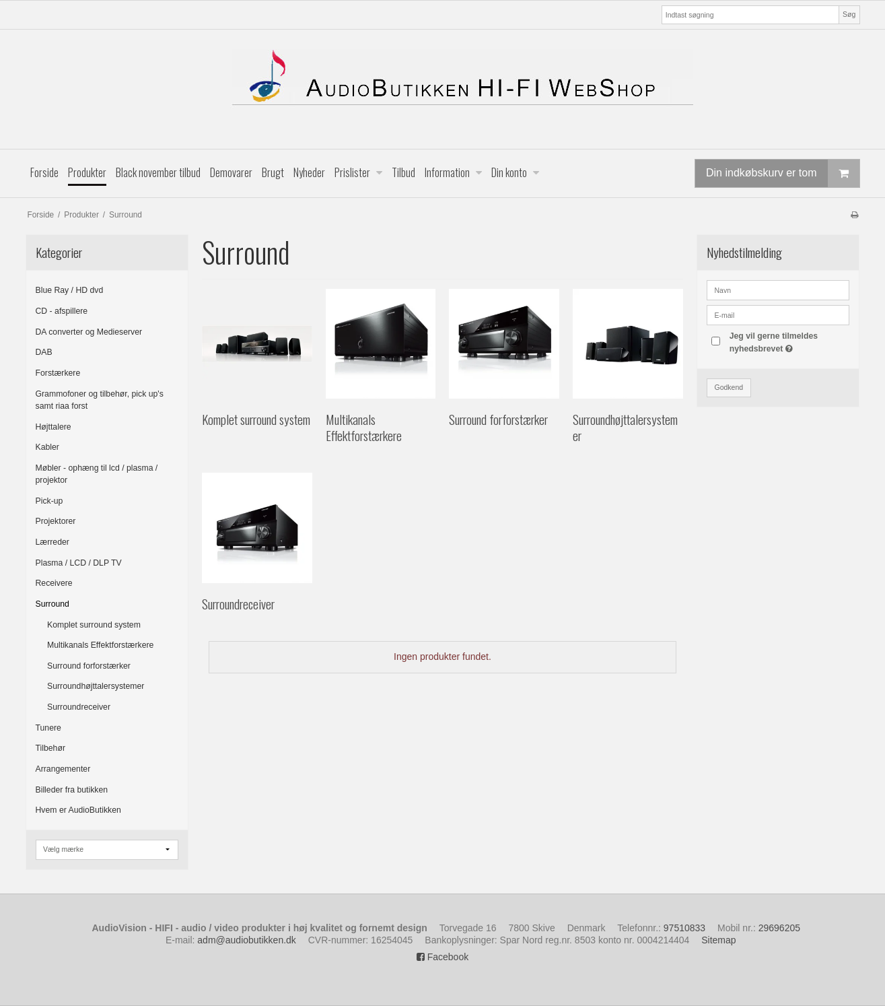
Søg (849, 14)
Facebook (442, 956)
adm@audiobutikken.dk (246, 940)
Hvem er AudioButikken (78, 810)
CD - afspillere (62, 311)
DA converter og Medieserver (89, 332)
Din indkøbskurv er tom (782, 173)
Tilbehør (50, 748)
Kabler (47, 447)
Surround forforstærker (89, 666)
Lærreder (52, 542)
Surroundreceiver (78, 707)
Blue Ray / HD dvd (70, 290)
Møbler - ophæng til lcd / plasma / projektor (97, 474)
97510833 (684, 928)
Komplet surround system (94, 625)
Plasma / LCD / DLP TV (79, 563)
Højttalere (53, 427)
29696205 (779, 928)
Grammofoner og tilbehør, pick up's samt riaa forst (100, 400)
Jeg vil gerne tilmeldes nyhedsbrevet (789, 341)
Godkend (728, 387)
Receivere (54, 583)
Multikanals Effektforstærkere (100, 645)
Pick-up (49, 501)
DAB (44, 352)
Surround (52, 604)
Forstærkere (58, 373)
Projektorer (56, 521)
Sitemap (718, 940)
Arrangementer (63, 769)
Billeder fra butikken (72, 790)
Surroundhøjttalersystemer (95, 686)
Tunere (48, 728)
